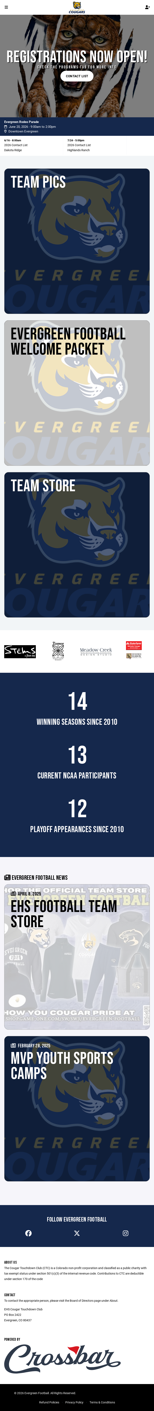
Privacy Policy (74, 1402)
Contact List (77, 76)
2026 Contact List (16, 145)
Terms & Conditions (102, 1402)
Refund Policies (49, 1402)
